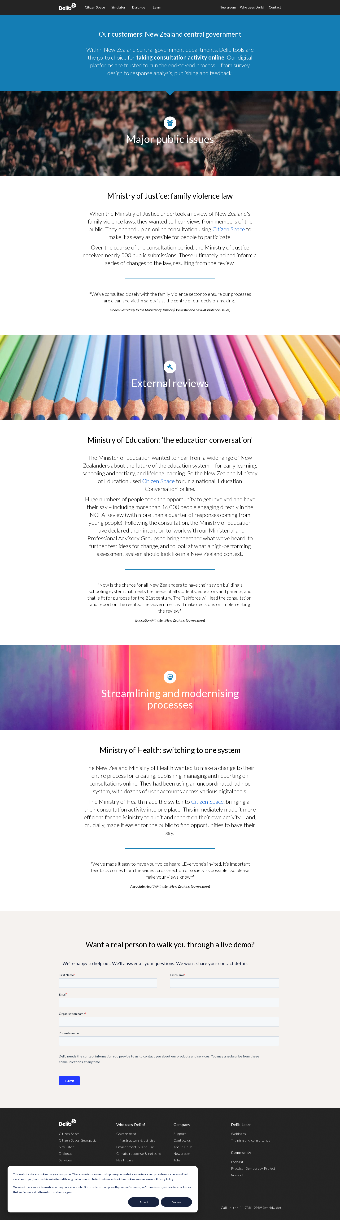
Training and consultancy (250, 1140)
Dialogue (138, 7)
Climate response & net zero (138, 1153)
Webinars (238, 1134)
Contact (275, 7)
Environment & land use (135, 1147)
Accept (143, 1202)
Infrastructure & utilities (136, 1140)
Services (65, 1160)
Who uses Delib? (252, 7)
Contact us (182, 1140)
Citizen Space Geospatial (78, 1140)
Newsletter (239, 1175)
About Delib (183, 1147)
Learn (157, 7)
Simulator (118, 7)
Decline (176, 1202)
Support (180, 1134)
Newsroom (228, 7)
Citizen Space (95, 7)
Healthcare (125, 1160)
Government (126, 1134)
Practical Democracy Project (253, 1168)
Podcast (237, 1162)
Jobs (177, 1160)
